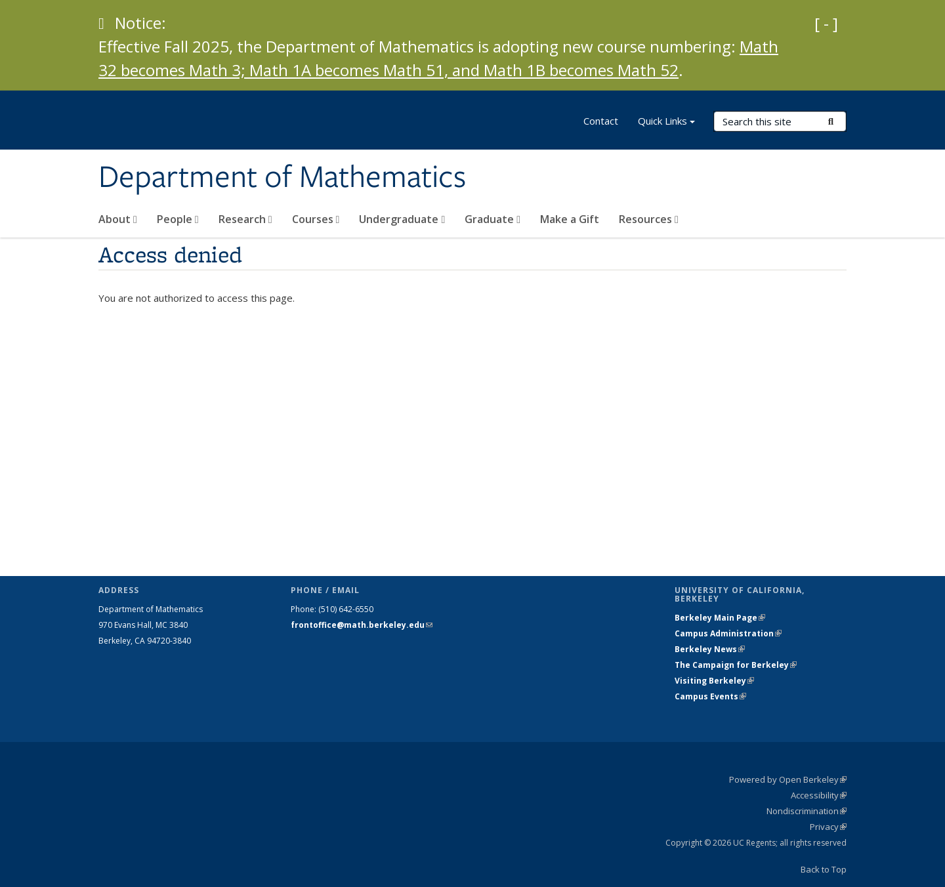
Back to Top (824, 869)
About (117, 219)
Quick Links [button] (666, 122)
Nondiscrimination (806, 811)
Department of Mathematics (282, 177)
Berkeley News (710, 649)
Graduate (492, 219)
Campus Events (710, 696)
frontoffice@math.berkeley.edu (361, 624)
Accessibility (819, 795)
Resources (649, 219)
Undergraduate (402, 219)
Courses (316, 219)
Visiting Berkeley (714, 680)
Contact (600, 120)
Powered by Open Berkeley (788, 779)
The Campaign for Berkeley (736, 664)
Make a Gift (569, 219)
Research (245, 219)
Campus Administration (728, 633)
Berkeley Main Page (720, 617)
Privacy (828, 827)
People (178, 219)
